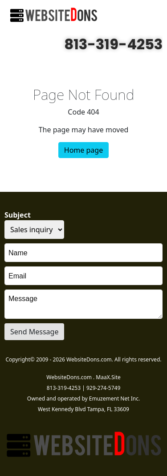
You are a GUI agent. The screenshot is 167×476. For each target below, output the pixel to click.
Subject (17, 215)
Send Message (34, 332)
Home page (83, 150)
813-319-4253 (113, 44)
